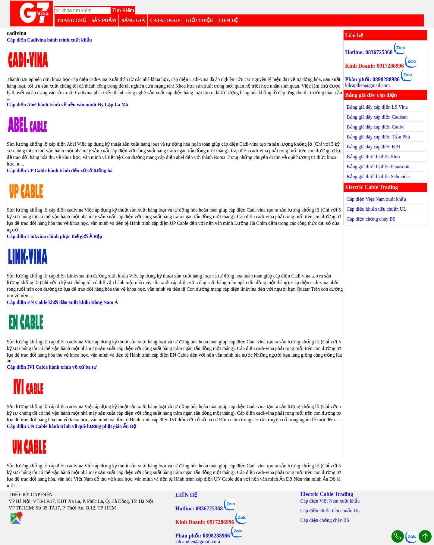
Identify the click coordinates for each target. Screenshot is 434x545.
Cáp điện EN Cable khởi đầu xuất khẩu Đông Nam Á (62, 302)
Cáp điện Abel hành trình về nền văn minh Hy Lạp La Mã (67, 104)
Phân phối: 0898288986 (372, 79)
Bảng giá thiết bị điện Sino (373, 156)
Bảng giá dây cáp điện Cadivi (376, 126)
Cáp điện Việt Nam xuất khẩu (376, 199)
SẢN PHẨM (104, 20)
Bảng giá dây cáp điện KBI (373, 146)
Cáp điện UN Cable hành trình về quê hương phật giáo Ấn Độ (72, 426)
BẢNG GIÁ (133, 20)
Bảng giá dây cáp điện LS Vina (377, 107)
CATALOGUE (165, 20)
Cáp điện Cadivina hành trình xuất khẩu (49, 39)
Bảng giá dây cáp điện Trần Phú (378, 136)
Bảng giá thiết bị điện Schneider (378, 176)
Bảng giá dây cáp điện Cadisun (377, 116)
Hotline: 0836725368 (369, 52)
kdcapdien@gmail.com (367, 85)
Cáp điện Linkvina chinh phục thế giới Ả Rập (54, 236)
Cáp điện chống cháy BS (371, 218)
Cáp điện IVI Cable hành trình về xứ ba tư (52, 367)
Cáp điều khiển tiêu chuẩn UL (376, 209)
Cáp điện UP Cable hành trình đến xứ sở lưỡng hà (60, 170)
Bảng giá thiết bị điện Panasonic (378, 166)
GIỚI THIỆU (199, 20)
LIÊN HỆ (228, 20)
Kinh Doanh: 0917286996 (374, 66)
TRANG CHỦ (71, 20)
